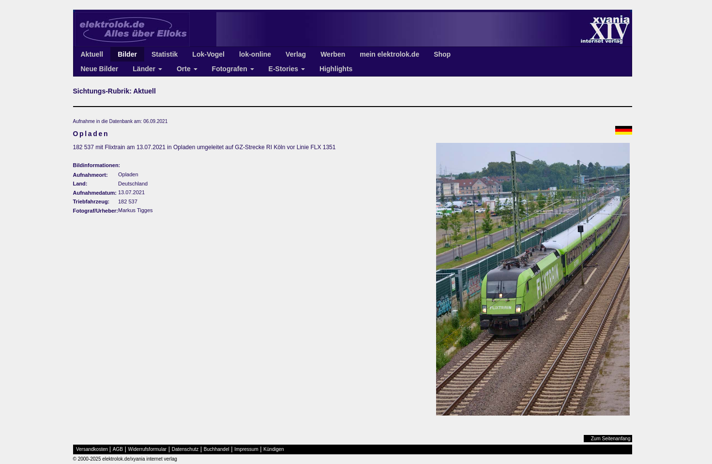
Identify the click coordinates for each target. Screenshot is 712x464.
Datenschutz (185, 449)
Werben (332, 54)
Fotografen (233, 69)
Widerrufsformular (147, 449)
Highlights (335, 69)
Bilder (127, 54)
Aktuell (92, 54)
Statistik (164, 54)
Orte (187, 69)
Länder (147, 69)
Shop (442, 54)
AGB (118, 449)
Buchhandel (216, 449)
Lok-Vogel (208, 54)
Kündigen (273, 449)
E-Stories (287, 69)
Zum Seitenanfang (611, 438)
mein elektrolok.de (389, 54)
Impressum (246, 449)
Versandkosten (92, 449)
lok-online (255, 54)
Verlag (296, 54)
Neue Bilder (100, 69)
